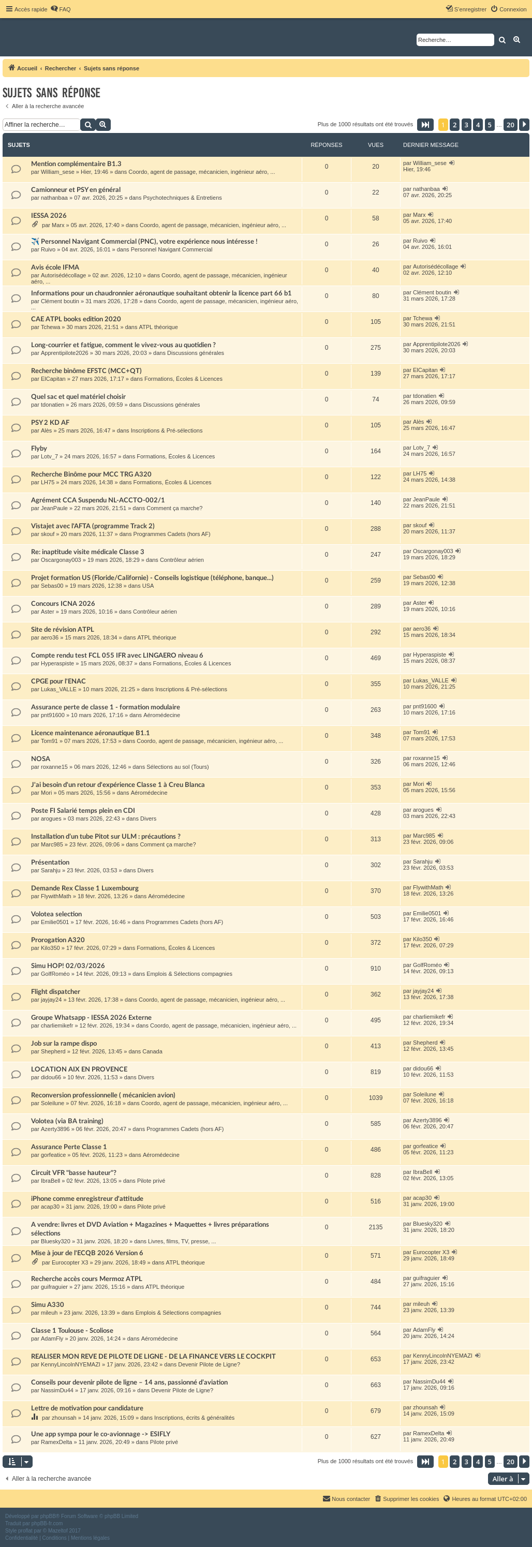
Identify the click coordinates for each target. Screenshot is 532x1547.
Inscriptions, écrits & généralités (194, 1418)
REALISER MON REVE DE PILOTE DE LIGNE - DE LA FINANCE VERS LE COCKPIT (153, 1356)
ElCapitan (53, 379)
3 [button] (466, 124)
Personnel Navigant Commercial (172, 249)
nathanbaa (54, 198)
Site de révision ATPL (62, 629)
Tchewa (50, 327)
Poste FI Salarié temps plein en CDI (83, 810)
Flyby (39, 448)
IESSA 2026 (49, 215)
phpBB (48, 1516)
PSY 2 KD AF (50, 422)
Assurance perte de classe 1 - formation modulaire (105, 707)
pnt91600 (53, 715)
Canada (152, 1051)
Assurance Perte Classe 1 (69, 1147)
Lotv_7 (49, 456)
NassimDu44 (57, 1390)
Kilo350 (50, 948)
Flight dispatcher (55, 991)
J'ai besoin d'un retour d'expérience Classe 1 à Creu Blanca (118, 785)
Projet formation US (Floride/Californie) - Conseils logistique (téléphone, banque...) (152, 578)
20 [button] (510, 124)
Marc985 (52, 844)
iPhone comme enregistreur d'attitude (87, 1198)
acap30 (50, 1206)
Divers (148, 818)
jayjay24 (51, 999)
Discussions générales (195, 353)
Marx (58, 225)
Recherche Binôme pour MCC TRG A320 (91, 474)
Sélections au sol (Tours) (177, 767)
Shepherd (53, 1051)
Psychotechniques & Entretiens (182, 198)
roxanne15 (54, 767)
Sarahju (51, 870)
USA (148, 586)
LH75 (47, 482)
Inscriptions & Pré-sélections (167, 430)
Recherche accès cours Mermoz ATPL (86, 1279)
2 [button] (454, 124)
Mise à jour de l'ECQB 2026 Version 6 (87, 1253)
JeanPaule (54, 508)
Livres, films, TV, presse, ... (182, 1241)
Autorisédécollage (63, 275)
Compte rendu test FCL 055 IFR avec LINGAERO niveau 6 (117, 655)
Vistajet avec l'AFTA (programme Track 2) (93, 526)
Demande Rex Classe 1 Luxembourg (85, 888)
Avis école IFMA (55, 267)
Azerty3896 (55, 1129)
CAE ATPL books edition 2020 (76, 319)
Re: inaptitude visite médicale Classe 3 (87, 552)
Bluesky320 (55, 1241)
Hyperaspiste (57, 663)
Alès (46, 430)
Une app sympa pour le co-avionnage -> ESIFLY (100, 1434)
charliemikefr (57, 1025)
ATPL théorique (158, 327)
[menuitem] (60, 9)
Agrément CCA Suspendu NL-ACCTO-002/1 (98, 500)
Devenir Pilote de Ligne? (209, 1364)
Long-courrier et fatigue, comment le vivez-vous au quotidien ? (123, 345)
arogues (51, 818)
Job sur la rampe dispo (64, 1043)
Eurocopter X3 (70, 1262)
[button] (425, 124)
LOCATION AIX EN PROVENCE (79, 1069)
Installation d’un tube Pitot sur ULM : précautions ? (106, 836)
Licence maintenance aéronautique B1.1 (90, 733)
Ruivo (48, 249)
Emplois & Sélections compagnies (189, 974)
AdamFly (52, 1338)
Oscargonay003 (61, 560)
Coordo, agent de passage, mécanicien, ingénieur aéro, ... (201, 172)
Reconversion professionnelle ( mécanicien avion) (103, 1095)
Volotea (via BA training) (67, 1121)
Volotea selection (56, 914)
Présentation (50, 862)
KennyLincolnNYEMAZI (70, 1364)
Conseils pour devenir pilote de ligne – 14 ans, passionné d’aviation (129, 1382)
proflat (25, 1531)
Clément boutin (60, 301)
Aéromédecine (161, 715)
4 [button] (478, 124)
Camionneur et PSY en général (76, 190)
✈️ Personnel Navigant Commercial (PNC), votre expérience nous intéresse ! (144, 241)
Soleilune (52, 1103)
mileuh (49, 1313)
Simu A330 (47, 1304)
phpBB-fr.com (47, 1523)
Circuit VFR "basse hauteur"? (73, 1173)
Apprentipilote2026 (64, 353)
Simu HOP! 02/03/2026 (68, 966)
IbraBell (50, 1181)
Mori (46, 793)
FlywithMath (56, 896)
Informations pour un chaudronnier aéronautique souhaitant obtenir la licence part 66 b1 (161, 293)
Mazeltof (58, 1531)
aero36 (49, 637)
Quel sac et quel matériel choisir (78, 396)
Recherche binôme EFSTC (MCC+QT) (86, 371)
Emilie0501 (55, 922)
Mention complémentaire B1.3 (76, 164)
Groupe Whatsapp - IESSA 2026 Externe (91, 1017)
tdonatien (52, 404)
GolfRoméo (55, 974)
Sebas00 (52, 586)
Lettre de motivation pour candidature (87, 1408)
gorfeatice (53, 1155)
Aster (47, 611)
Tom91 (49, 741)
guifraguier (54, 1287)
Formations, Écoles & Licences (183, 379)
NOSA (40, 759)
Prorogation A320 (58, 940)
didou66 (51, 1077)
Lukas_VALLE (59, 689)
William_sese (58, 172)
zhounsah (64, 1418)
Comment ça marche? (174, 508)
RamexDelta (56, 1442)
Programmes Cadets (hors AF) (172, 534)
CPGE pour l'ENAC (58, 681)
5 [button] (490, 124)
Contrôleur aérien (182, 560)
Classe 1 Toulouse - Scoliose (72, 1330)
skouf (47, 534)
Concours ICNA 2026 (63, 603)
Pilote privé (151, 1181)
